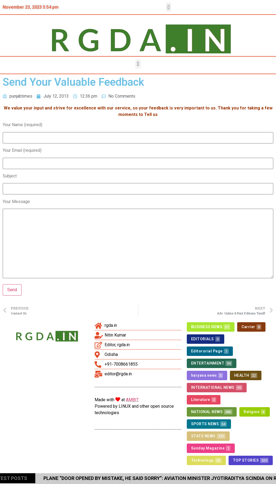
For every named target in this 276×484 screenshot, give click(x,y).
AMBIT (132, 399)
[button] (168, 7)
